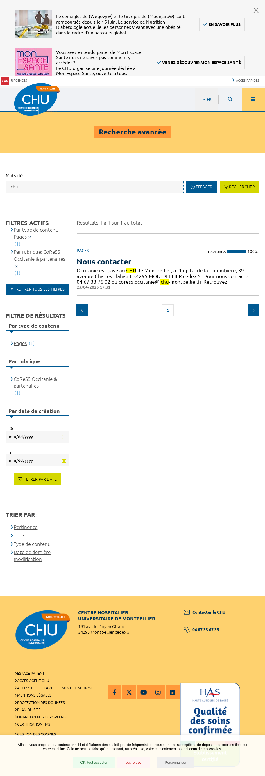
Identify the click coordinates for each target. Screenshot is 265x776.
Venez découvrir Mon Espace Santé (201, 62)
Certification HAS (33, 724)
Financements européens (41, 717)
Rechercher (242, 186)
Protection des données (41, 702)
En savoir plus (224, 24)
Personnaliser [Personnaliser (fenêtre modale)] (175, 763)
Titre (19, 535)
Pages (20, 343)
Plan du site (28, 710)
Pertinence (25, 527)
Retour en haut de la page (250, 596)
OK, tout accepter (93, 763)
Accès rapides (245, 80)
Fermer (256, 10)
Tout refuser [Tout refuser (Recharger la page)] (133, 763)
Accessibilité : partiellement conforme (55, 688)
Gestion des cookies (36, 734)
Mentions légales (34, 695)
